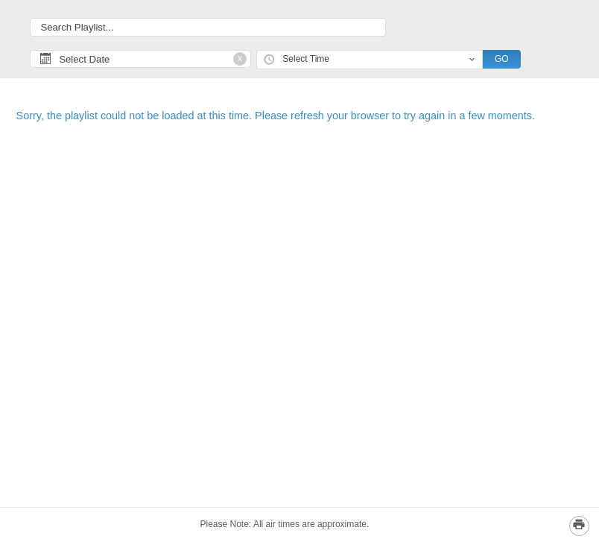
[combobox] (369, 60)
